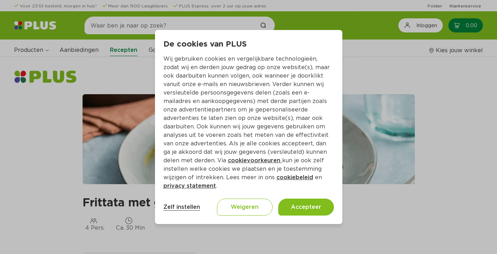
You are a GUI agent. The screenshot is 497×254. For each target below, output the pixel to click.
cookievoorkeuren (255, 160)
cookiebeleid (295, 177)
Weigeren (245, 207)
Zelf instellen (181, 207)
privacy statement (189, 185)
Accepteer (306, 207)
